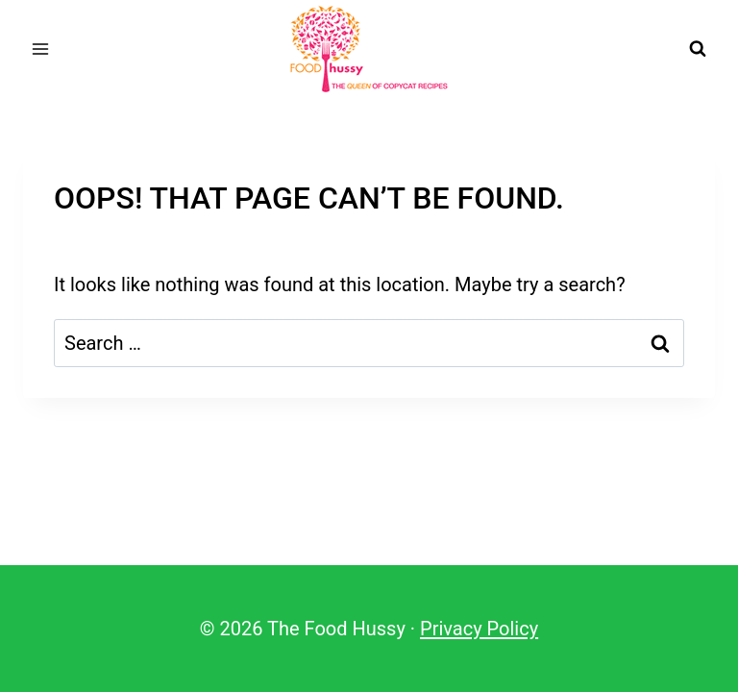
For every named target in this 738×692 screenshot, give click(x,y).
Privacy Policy (479, 628)
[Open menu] (41, 48)
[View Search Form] (697, 49)
